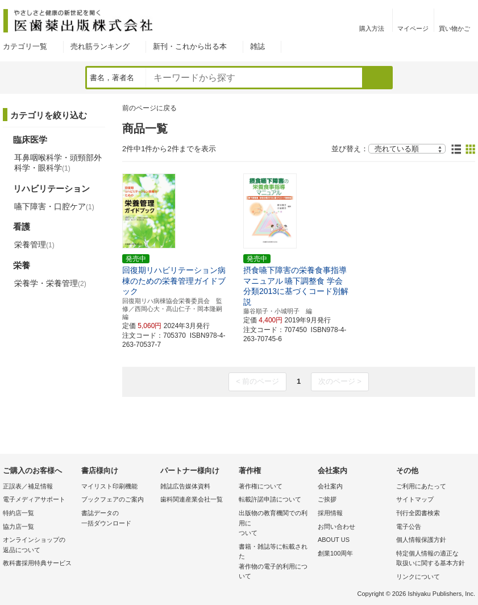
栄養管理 (34, 244)
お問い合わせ (336, 526)
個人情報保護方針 (421, 539)
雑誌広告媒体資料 (185, 486)
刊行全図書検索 (418, 512)
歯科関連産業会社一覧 (191, 499)
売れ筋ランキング (100, 46)
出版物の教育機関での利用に (275, 523)
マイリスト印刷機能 (109, 486)
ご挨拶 (327, 499)
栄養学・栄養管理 (50, 283)
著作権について (260, 486)
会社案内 (330, 486)
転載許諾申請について (270, 499)
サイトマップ (415, 499)
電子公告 (408, 526)
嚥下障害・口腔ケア (54, 206)
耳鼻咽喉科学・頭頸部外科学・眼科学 (58, 162)
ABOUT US (334, 539)
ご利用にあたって (421, 486)
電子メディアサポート (34, 499)
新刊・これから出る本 (190, 46)
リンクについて (418, 576)
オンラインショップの (39, 545)
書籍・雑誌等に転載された (275, 562)
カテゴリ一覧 (25, 46)
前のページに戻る (149, 108)
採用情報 (330, 512)
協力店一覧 (18, 526)
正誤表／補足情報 (28, 486)
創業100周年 (335, 553)
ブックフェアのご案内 (112, 499)
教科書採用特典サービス (37, 563)
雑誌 (257, 46)
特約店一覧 (18, 512)
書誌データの (117, 518)
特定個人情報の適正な (432, 559)
